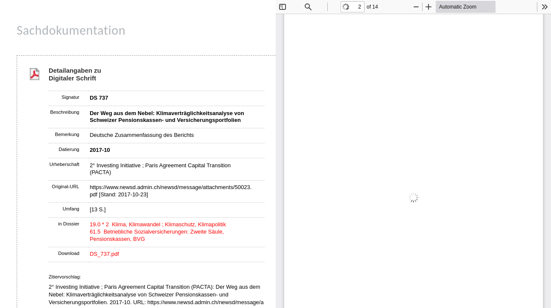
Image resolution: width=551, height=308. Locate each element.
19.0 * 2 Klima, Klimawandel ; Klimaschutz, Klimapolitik (158, 224)
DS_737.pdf (104, 254)
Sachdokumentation (71, 30)
